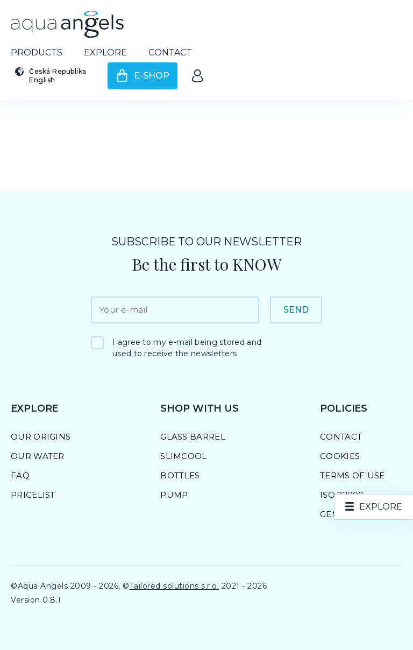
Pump (174, 495)
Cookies (340, 456)
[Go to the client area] (197, 75)
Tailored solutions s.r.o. (174, 586)
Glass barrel (192, 437)
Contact (170, 52)
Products (36, 52)
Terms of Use (352, 475)
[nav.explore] (373, 506)
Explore (105, 52)
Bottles (180, 475)
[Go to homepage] (67, 24)
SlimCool (183, 456)
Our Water (38, 456)
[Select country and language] (54, 75)
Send (296, 310)
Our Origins (40, 437)
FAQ (20, 475)
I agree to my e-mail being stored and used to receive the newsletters (186, 347)
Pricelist (33, 495)
